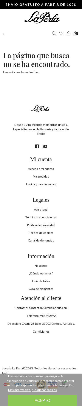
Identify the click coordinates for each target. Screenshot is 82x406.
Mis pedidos (41, 176)
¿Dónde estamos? (41, 273)
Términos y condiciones (41, 217)
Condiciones (41, 331)
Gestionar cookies (44, 389)
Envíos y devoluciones (41, 184)
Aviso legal (41, 209)
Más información (19, 389)
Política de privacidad (41, 225)
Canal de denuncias (41, 240)
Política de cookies (41, 232)
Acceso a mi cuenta (41, 168)
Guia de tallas (41, 281)
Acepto (42, 400)
